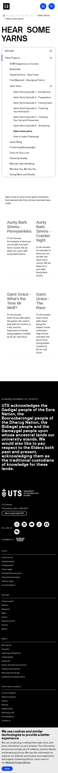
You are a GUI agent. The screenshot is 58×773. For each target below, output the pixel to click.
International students (11, 577)
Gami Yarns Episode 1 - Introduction (32, 92)
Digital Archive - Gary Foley (24, 74)
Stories (5, 625)
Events (4, 617)
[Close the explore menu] (50, 50)
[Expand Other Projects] (50, 57)
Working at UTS (8, 713)
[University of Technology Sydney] (4, 15)
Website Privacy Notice (18, 762)
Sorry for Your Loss (19, 152)
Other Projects (12, 57)
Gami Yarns (16, 86)
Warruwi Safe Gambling (22, 163)
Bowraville (15, 69)
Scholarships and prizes (12, 573)
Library (4, 701)
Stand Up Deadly (18, 158)
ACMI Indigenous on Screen (24, 63)
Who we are (6, 645)
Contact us (6, 720)
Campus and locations (11, 669)
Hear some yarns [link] (15, 18)
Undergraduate (8, 561)
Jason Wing (16, 141)
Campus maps (8, 581)
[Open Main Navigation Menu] (43, 6)
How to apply (7, 569)
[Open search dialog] (51, 6)
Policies (5, 705)
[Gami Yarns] (44, 15)
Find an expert (8, 601)
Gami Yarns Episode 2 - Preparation (32, 97)
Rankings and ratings (11, 673)
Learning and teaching (11, 653)
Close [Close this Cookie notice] (7, 769)
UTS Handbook (8, 716)
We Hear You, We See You (23, 169)
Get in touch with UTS (14, 513)
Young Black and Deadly (22, 174)
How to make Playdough (26, 136)
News (4, 613)
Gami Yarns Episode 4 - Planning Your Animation (30, 110)
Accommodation (8, 585)
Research (6, 609)
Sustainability (7, 657)
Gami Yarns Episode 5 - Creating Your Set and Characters (30, 119)
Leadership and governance (13, 677)
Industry (5, 605)
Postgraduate (7, 565)
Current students (9, 693)
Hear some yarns (22, 131)
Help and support (9, 697)
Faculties (5, 649)
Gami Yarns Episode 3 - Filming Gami (32, 102)
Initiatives (6, 661)
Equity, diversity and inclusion (14, 665)
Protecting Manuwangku (23, 147)
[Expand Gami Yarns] (50, 86)
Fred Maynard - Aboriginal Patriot (27, 80)
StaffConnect (7, 709)
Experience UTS (8, 621)
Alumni (4, 629)
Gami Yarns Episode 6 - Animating (31, 125)
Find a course (7, 557)
